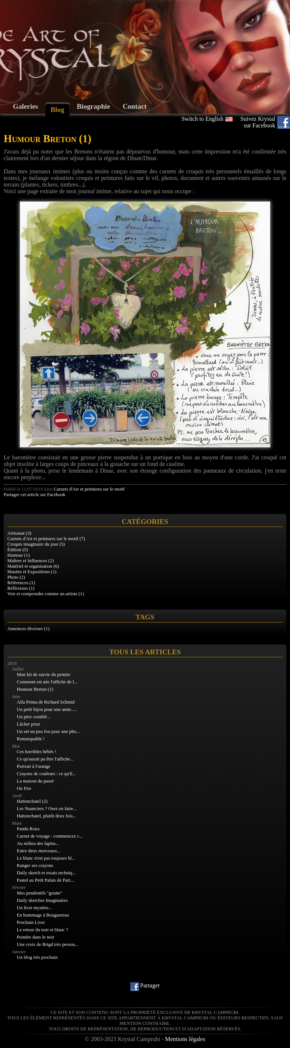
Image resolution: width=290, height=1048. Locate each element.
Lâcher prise (28, 724)
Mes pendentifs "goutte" (40, 893)
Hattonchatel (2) (32, 801)
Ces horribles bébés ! (37, 751)
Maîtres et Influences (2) (30, 560)
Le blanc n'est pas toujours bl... (46, 858)
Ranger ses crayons (35, 865)
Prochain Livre (31, 922)
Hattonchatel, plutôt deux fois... (47, 815)
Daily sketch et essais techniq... (46, 872)
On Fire (24, 788)
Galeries (25, 106)
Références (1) (21, 582)
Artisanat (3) (19, 533)
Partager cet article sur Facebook (35, 494)
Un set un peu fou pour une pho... (48, 731)
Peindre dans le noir (35, 937)
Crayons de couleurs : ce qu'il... (46, 773)
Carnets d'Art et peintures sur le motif (89, 489)
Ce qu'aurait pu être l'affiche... (45, 759)
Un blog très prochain (37, 957)
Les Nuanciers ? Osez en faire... (47, 808)
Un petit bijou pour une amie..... (47, 709)
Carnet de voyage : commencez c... (50, 836)
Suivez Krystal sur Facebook (257, 122)
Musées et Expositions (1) (31, 571)
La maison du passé (35, 781)
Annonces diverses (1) (28, 628)
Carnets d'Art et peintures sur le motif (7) (46, 538)
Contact (134, 106)
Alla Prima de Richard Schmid (46, 702)
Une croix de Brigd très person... (47, 944)
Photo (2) (16, 577)
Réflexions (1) (21, 588)
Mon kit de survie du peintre (43, 674)
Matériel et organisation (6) (33, 566)
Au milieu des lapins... (38, 843)
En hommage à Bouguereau (43, 915)
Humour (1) (18, 555)
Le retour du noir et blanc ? (42, 929)
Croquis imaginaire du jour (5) (36, 544)
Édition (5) (17, 549)
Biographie (93, 106)
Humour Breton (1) (35, 689)
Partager (150, 985)
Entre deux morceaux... (39, 850)
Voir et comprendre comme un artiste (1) (45, 593)
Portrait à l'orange (33, 766)
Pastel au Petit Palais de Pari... (45, 880)
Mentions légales (185, 1039)
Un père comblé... (33, 716)
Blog (57, 109)
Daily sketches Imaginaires (42, 900)
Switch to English (202, 119)
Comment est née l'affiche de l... (47, 681)
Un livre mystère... (34, 907)
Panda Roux (28, 828)
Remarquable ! (31, 738)
